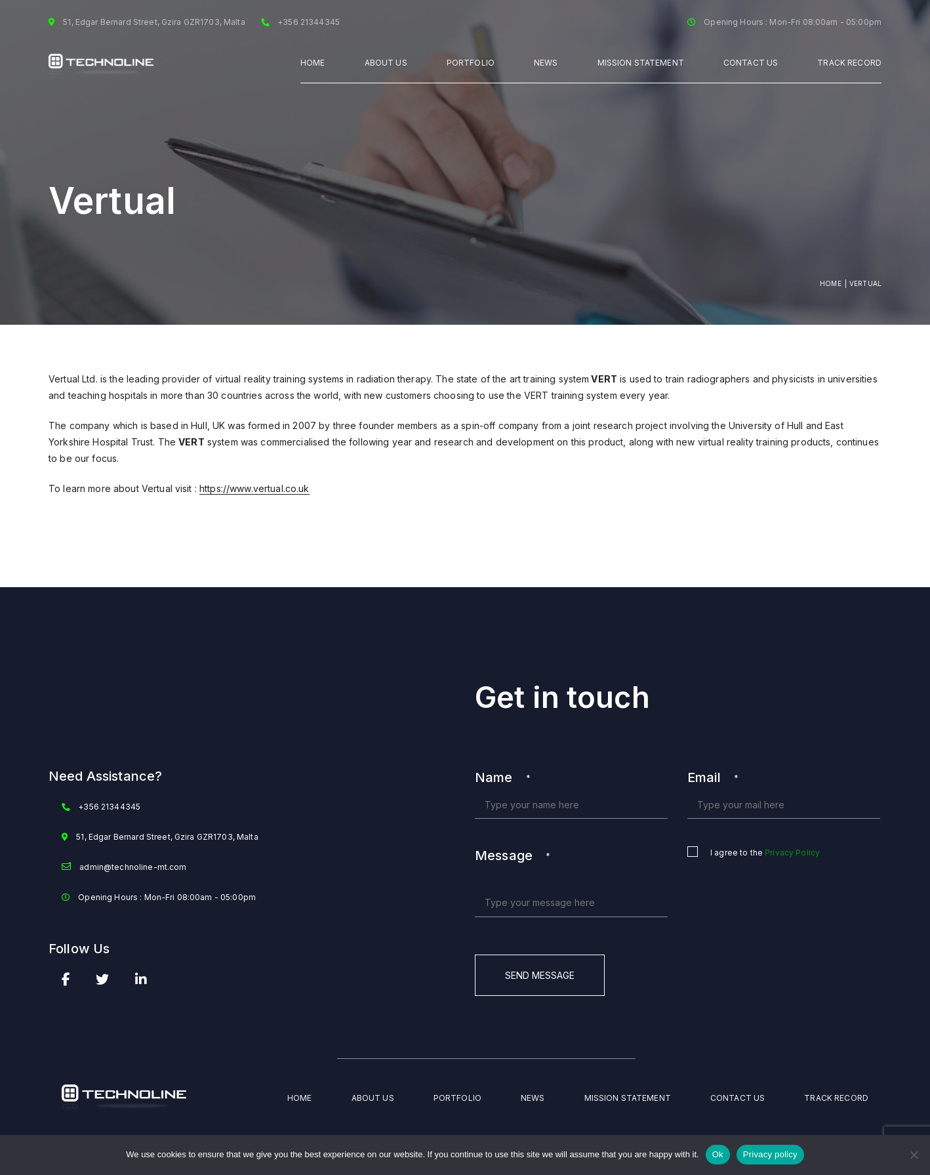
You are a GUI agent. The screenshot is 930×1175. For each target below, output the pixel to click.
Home (312, 63)
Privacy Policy (792, 852)
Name (503, 778)
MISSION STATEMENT (640, 63)
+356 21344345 (109, 807)
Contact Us (750, 63)
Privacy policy (770, 1154)
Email (712, 778)
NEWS (546, 63)
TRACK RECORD (849, 63)
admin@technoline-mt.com (132, 867)
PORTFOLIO (471, 63)
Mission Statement (627, 1098)
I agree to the (765, 853)
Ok (717, 1154)
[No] (913, 1154)
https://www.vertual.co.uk (254, 488)
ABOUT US (386, 63)
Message (512, 856)
